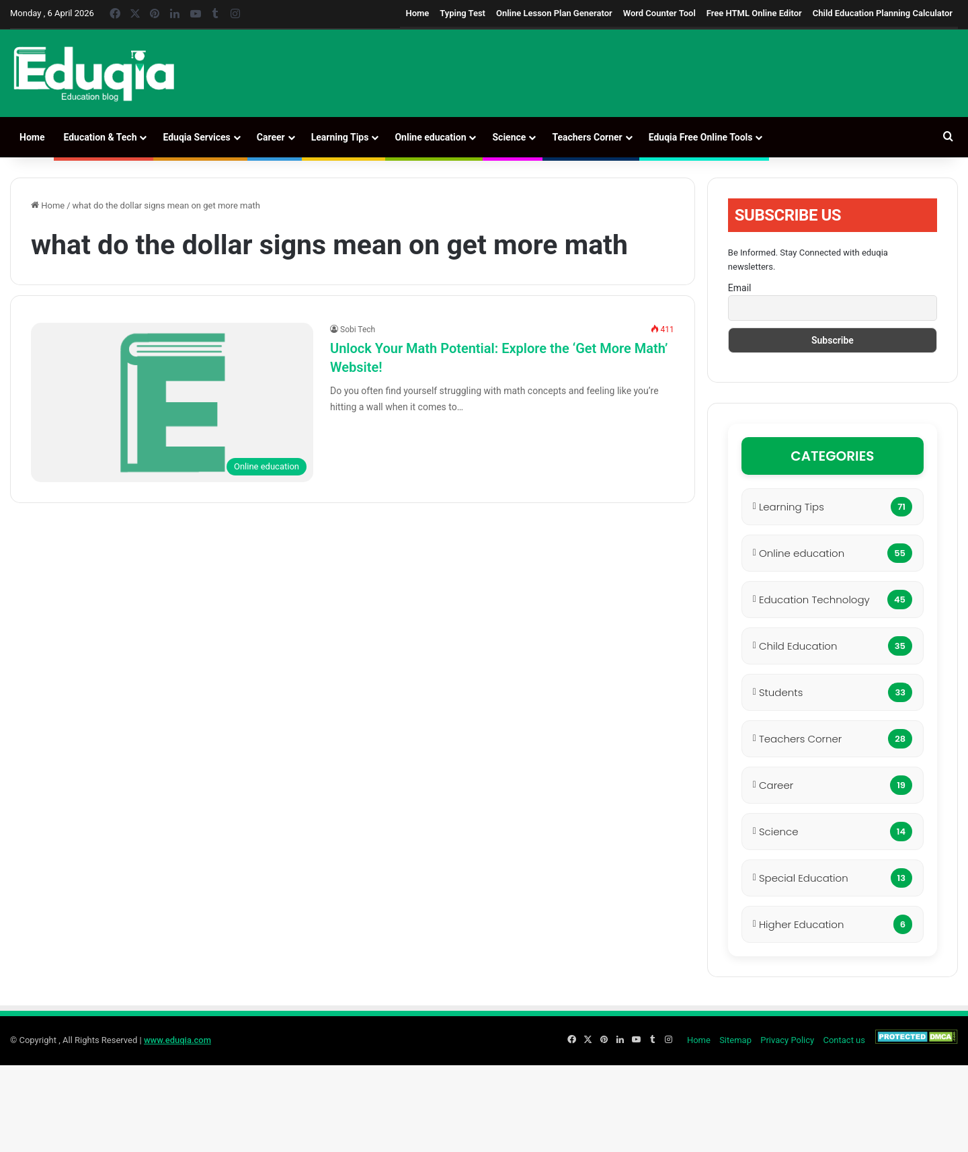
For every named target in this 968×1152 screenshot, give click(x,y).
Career (271, 137)
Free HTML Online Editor (754, 13)
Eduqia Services (196, 137)
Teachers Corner (587, 137)
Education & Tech (99, 137)
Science (509, 137)
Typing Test (462, 13)
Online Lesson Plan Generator (554, 13)
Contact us (844, 1040)
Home (417, 13)
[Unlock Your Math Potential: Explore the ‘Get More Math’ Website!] (172, 402)
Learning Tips (340, 137)
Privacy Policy (787, 1040)
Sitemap (735, 1040)
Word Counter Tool (659, 13)
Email (740, 287)
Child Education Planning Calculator (883, 13)
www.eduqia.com (177, 1040)
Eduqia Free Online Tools (701, 137)
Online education (430, 137)
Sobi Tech (357, 329)
